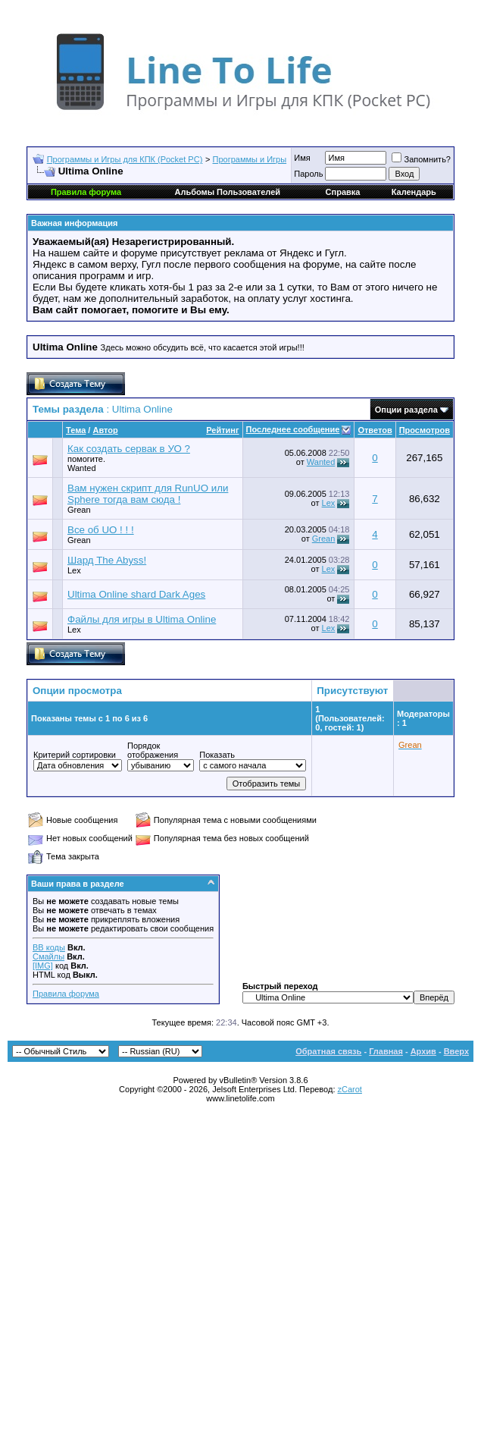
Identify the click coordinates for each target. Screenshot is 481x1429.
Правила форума (66, 993)
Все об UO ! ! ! (100, 529)
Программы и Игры (250, 159)
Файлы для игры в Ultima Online (141, 619)
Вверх (456, 1051)
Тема (76, 430)
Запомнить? (421, 159)
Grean (79, 509)
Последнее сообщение (293, 429)
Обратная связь (328, 1051)
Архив (423, 1051)
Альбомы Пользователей (227, 191)
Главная (386, 1051)
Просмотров (424, 430)
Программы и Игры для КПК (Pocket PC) (125, 159)
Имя (302, 157)
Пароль (308, 173)
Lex (329, 502)
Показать (217, 754)
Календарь (414, 191)
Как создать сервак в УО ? (128, 448)
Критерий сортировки (74, 754)
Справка (343, 191)
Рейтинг (222, 430)
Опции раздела (406, 409)
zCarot (350, 1089)
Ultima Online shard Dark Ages (136, 594)
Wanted (321, 461)
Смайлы (48, 956)
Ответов (375, 430)
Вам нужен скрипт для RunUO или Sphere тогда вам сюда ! (147, 493)
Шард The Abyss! (106, 560)
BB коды (49, 947)
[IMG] (43, 965)
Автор (104, 430)
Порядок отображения (152, 750)
